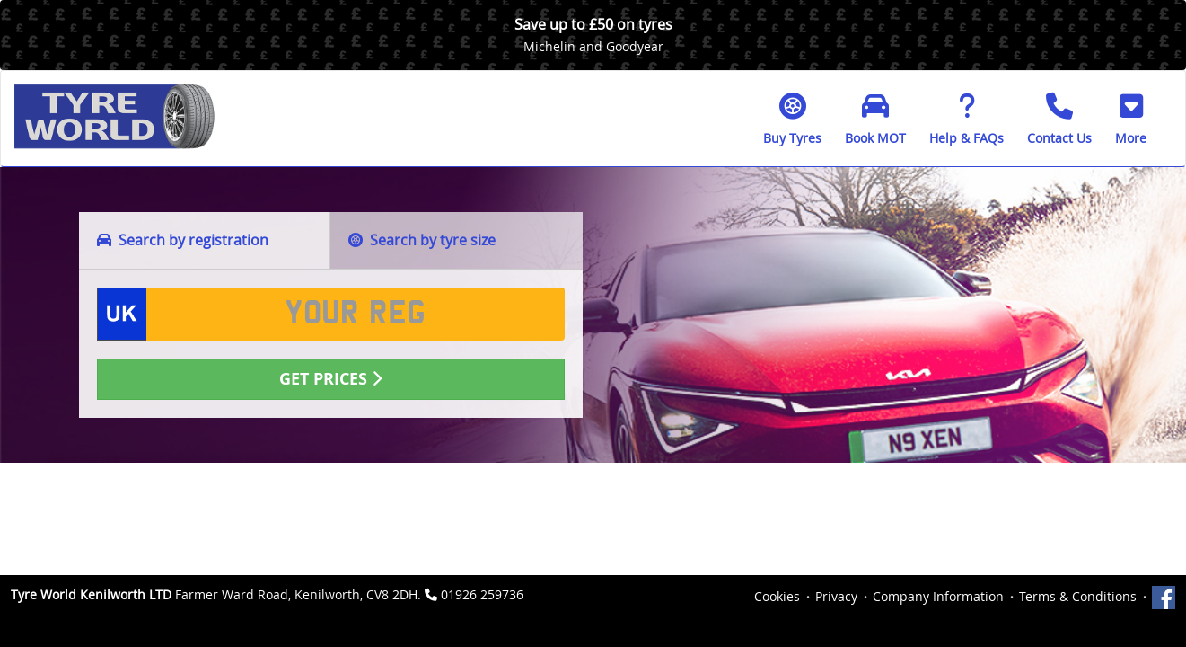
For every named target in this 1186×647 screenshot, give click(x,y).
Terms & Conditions (1078, 596)
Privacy (836, 596)
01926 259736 (482, 594)
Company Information (938, 596)
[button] (1130, 118)
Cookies (777, 596)
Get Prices (330, 379)
